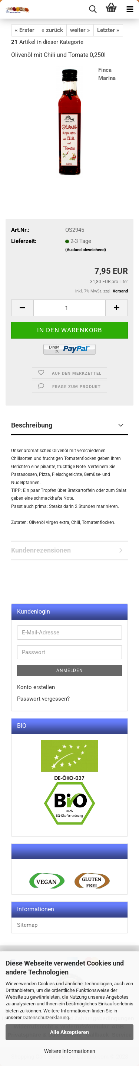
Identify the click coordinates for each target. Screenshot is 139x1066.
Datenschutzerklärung (46, 1017)
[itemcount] (69, 308)
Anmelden (69, 670)
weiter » (80, 30)
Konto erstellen (36, 687)
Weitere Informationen (69, 1051)
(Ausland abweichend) (85, 249)
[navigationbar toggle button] (129, 9)
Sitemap (27, 925)
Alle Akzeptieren (69, 1032)
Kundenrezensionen (41, 550)
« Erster (24, 30)
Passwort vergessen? (43, 698)
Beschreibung (31, 425)
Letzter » (108, 30)
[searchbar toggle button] (92, 9)
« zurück (52, 30)
